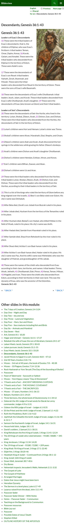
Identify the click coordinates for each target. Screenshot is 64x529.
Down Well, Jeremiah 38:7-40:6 (18, 461)
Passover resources (12, 505)
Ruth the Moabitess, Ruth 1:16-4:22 (20, 413)
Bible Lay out (10, 508)
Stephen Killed (10, 518)
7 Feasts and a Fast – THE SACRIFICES (21, 388)
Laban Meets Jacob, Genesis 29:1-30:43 (22, 344)
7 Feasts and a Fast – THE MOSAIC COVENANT (25, 385)
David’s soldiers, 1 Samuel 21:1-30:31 (20, 429)
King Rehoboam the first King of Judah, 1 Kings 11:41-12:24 (31, 432)
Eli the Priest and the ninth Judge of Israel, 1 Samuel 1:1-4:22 (31, 410)
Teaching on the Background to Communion (23, 502)
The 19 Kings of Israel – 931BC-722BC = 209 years (26, 445)
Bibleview (6, 3)
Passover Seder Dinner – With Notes (20, 495)
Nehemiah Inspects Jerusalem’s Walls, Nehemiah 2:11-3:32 (30, 467)
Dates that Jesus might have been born (21, 480)
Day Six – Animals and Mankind (18, 328)
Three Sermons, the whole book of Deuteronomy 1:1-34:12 (30, 398)
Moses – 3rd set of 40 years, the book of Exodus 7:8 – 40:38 (30, 363)
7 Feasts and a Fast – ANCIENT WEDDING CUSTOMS (28, 382)
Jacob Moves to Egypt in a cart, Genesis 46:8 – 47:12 (27, 356)
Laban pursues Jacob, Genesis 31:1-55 (21, 347)
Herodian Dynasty (12, 483)
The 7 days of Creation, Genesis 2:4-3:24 (22, 309)
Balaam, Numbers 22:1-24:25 (17, 394)
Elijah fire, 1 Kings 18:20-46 (16, 451)
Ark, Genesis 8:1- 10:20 (14, 334)
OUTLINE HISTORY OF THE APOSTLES (22, 521)
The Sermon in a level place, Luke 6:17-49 (22, 486)
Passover (8, 511)
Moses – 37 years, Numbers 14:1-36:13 (21, 391)
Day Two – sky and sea (14, 315)
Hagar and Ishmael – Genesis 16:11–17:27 (23, 337)
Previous (47, 8)
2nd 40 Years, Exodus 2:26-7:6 (17, 360)
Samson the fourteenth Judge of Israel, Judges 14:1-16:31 (29, 423)
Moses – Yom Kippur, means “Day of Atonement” (26, 379)
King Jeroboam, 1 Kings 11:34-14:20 (20, 442)
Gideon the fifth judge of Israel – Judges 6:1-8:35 (26, 407)
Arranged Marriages (13, 477)
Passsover (8, 372)
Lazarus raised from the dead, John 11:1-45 (23, 489)
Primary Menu (61, 3)
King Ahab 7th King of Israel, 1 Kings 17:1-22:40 (25, 448)
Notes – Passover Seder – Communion (21, 499)
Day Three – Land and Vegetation (19, 319)
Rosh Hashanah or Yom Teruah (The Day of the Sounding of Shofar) (34, 369)
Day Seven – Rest (11, 331)
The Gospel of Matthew (14, 473)
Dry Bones (8, 464)
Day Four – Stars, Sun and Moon (18, 322)
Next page (57, 8)
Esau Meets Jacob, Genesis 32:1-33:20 (21, 350)
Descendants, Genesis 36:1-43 (18, 353)
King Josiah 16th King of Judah (18, 458)
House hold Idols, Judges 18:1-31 (19, 426)
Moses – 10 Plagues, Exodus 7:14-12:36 (22, 366)
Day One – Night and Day (15, 312)
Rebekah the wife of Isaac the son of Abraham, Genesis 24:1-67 (32, 341)
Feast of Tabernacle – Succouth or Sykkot (22, 375)
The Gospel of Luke (12, 470)
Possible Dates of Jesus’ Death (17, 514)
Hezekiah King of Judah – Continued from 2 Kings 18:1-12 (30, 454)
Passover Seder (11, 492)
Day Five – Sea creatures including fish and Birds (25, 325)
